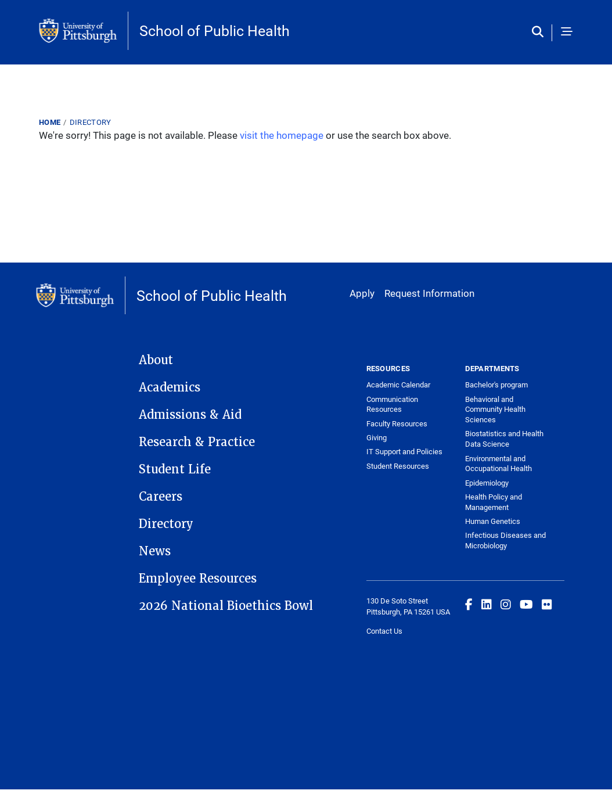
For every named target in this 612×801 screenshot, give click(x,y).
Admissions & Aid (190, 414)
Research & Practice (197, 442)
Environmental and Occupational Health (498, 463)
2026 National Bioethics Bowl (226, 605)
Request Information (429, 293)
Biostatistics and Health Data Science (504, 438)
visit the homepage (281, 135)
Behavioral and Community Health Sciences (495, 409)
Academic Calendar (398, 384)
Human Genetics (492, 521)
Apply (362, 293)
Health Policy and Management (493, 501)
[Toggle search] (540, 32)
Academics (169, 387)
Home (49, 122)
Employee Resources (198, 578)
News (155, 551)
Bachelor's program (496, 384)
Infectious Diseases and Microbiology (505, 540)
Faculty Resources (396, 423)
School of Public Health (214, 30)
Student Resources (397, 466)
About (156, 360)
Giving (376, 437)
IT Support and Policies (404, 451)
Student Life (175, 469)
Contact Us (384, 631)
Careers (160, 496)
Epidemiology (487, 482)
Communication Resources (392, 404)
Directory (90, 122)
